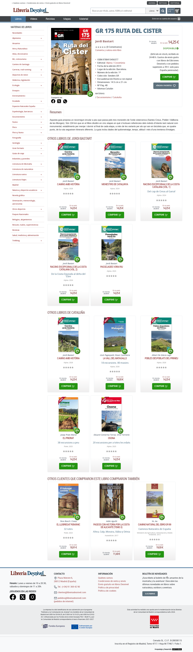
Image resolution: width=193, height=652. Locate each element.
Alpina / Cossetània (115, 62)
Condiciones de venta (35, 3)
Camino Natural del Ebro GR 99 (154, 524)
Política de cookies (107, 590)
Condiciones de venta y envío (112, 581)
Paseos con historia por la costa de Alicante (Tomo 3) (111, 526)
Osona (111, 438)
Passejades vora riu (111, 266)
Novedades (17, 33)
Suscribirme (150, 594)
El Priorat (68, 438)
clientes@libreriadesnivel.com (70, 592)
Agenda (152, 3)
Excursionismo (104, 97)
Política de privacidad (108, 587)
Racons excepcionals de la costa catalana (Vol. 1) (161, 185)
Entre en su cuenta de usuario (166, 18)
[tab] (55, 112)
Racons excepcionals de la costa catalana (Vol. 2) (68, 268)
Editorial (175, 3)
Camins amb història (68, 184)
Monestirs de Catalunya (115, 184)
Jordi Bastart (104, 41)
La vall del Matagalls (115, 358)
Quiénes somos (19, 3)
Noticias (163, 3)
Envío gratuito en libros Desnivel (57, 3)
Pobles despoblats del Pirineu (161, 358)
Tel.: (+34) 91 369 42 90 (67, 586)
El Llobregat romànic (68, 524)
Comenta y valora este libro (108, 50)
